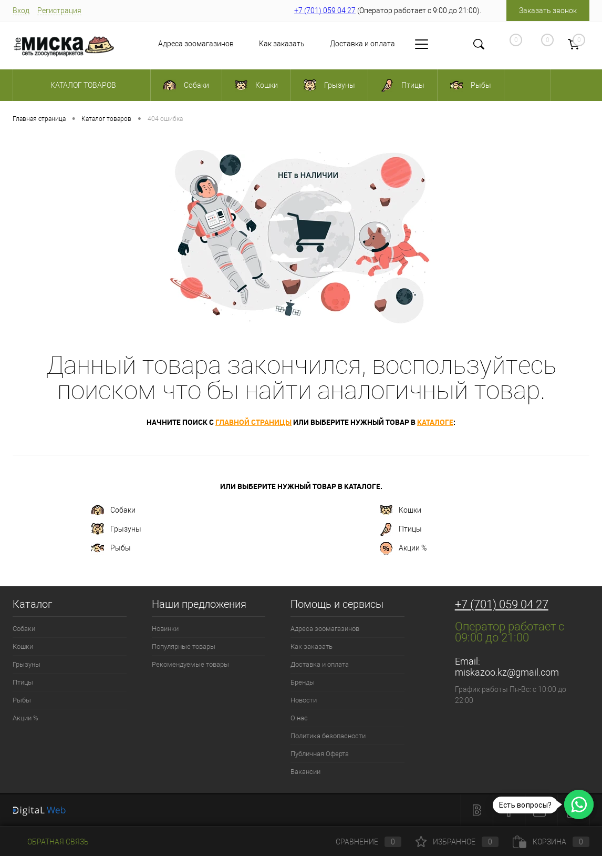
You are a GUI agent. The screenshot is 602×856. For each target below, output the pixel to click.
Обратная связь (51, 842)
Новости (303, 700)
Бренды (302, 682)
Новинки (165, 629)
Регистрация (59, 10)
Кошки (400, 510)
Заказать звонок (548, 10)
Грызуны (116, 529)
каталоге (435, 422)
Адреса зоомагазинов (196, 43)
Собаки (113, 510)
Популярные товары (183, 646)
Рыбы (111, 548)
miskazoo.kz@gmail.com (507, 672)
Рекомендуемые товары (190, 664)
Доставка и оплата (362, 43)
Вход (21, 10)
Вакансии (305, 772)
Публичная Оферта (319, 754)
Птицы (401, 529)
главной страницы (253, 422)
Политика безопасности (328, 736)
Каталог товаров (81, 85)
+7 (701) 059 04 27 (325, 10)
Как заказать (282, 43)
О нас (299, 718)
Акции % (403, 548)
